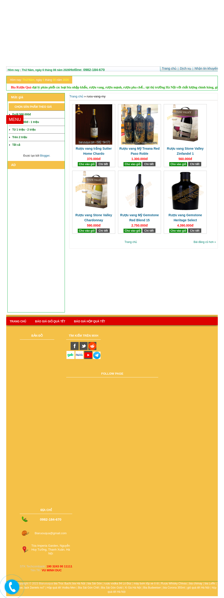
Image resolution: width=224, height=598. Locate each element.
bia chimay (195, 583)
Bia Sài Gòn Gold (111, 587)
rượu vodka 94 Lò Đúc (118, 583)
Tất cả (16, 144)
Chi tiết (103, 164)
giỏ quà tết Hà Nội (198, 587)
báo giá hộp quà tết (89, 321)
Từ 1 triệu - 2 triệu (24, 129)
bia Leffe (209, 583)
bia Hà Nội (78, 583)
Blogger (44, 155)
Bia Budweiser (152, 587)
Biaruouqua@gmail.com (51, 533)
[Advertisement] (112, 34)
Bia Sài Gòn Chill (88, 587)
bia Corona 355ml (174, 587)
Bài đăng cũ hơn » (205, 242)
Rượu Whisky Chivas (174, 583)
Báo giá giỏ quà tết (50, 321)
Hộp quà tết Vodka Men (61, 587)
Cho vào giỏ (87, 164)
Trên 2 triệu (19, 137)
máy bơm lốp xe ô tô (146, 583)
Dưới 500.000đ (21, 114)
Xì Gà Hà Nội (133, 587)
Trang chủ (76, 96)
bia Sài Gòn (94, 583)
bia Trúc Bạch (62, 583)
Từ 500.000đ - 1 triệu (25, 122)
